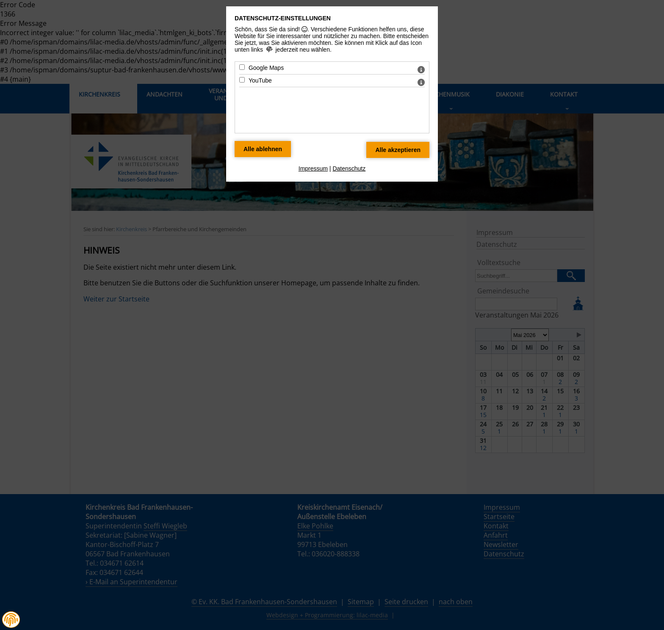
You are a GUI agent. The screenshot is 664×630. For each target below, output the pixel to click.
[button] (11, 620)
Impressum (313, 168)
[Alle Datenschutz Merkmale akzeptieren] (397, 150)
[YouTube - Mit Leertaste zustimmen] (242, 80)
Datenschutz (348, 168)
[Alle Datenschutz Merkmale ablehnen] (263, 149)
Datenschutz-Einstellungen (283, 18)
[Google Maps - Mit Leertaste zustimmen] (242, 67)
